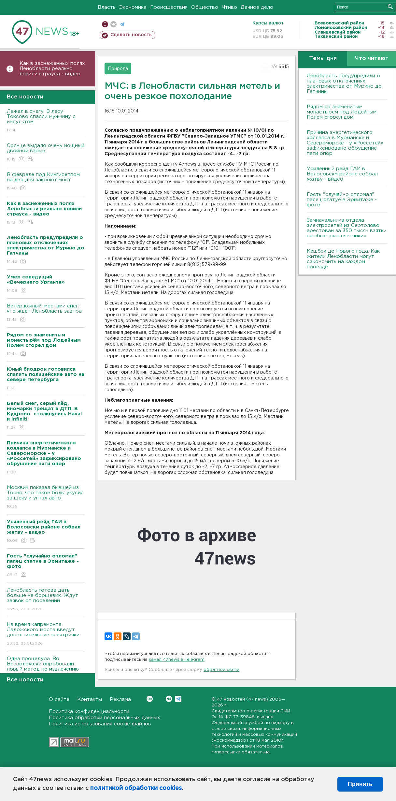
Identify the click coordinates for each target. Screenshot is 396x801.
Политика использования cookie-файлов (100, 724)
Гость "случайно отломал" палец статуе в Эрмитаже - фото (342, 199)
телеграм (122, 24)
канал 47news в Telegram (177, 659)
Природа (118, 69)
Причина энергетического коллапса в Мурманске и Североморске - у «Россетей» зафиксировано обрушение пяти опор (345, 143)
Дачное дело (257, 7)
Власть (107, 7)
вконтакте (113, 24)
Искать (390, 6)
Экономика (133, 7)
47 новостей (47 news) (242, 699)
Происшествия (169, 7)
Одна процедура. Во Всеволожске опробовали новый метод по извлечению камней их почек (46, 671)
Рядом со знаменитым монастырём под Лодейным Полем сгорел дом (341, 112)
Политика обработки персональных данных (104, 718)
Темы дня (323, 58)
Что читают (372, 58)
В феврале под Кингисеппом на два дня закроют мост (46, 181)
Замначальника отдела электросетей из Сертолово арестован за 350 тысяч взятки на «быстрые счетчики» (347, 228)
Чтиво (229, 7)
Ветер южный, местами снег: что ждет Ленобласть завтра (46, 313)
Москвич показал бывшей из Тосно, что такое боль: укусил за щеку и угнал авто (46, 497)
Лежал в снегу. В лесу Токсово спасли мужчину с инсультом (46, 121)
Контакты (89, 699)
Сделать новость (131, 35)
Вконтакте (150, 699)
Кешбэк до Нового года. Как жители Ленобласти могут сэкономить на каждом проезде (343, 259)
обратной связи (221, 670)
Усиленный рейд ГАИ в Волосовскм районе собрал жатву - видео (342, 174)
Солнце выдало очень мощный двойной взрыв (46, 152)
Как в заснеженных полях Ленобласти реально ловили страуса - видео (52, 68)
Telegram (178, 699)
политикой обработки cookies (136, 788)
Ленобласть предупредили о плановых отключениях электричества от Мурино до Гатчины (344, 84)
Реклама (120, 699)
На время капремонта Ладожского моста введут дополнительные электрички (46, 634)
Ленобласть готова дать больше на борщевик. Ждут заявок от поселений (46, 600)
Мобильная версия (105, 24)
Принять (360, 784)
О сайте (59, 699)
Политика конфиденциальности (89, 711)
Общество (204, 7)
